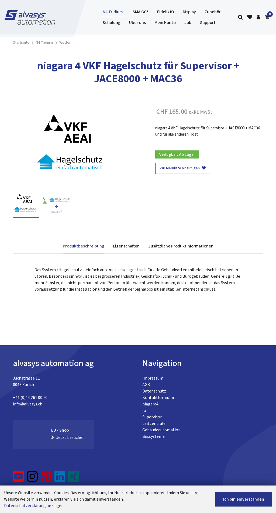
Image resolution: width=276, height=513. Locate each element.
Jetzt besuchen (68, 437)
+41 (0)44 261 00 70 (30, 398)
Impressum (152, 378)
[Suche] (240, 17)
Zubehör (213, 12)
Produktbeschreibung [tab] (83, 246)
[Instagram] (32, 478)
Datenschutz (154, 391)
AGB (146, 385)
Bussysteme (153, 436)
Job (187, 23)
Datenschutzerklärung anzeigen (34, 506)
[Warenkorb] (267, 17)
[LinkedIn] (60, 478)
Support (208, 23)
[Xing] (73, 478)
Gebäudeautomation (161, 430)
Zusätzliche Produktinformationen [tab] (180, 246)
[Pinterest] (46, 478)
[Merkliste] (249, 17)
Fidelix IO (165, 12)
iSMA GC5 (140, 12)
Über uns (137, 23)
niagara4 (150, 404)
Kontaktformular (158, 398)
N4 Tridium (113, 12)
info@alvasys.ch (27, 404)
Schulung (111, 23)
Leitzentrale (153, 423)
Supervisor (152, 417)
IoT (145, 411)
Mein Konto (165, 23)
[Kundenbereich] (258, 17)
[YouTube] (18, 478)
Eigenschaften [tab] (126, 246)
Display (189, 12)
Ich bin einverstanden (243, 499)
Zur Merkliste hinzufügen (183, 168)
